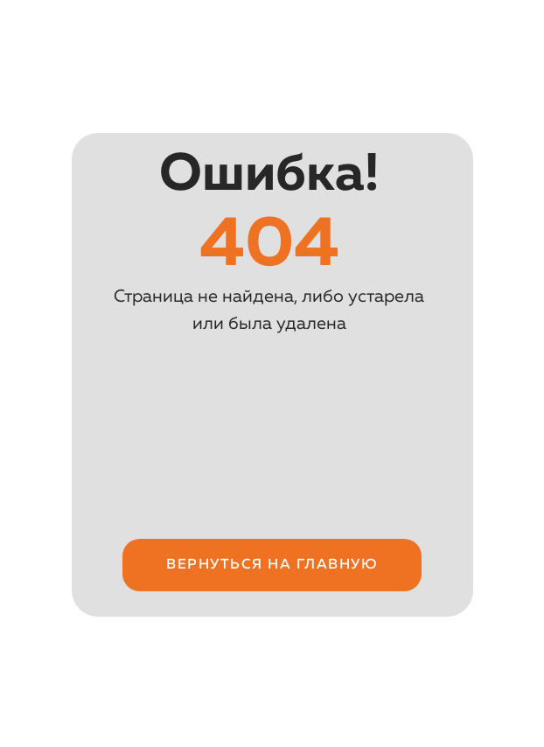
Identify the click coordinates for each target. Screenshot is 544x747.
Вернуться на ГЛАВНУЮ (272, 565)
